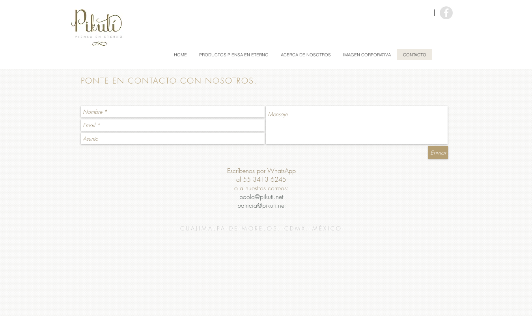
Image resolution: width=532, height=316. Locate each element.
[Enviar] (438, 152)
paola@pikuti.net (261, 196)
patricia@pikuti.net (261, 205)
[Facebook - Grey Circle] (446, 12)
